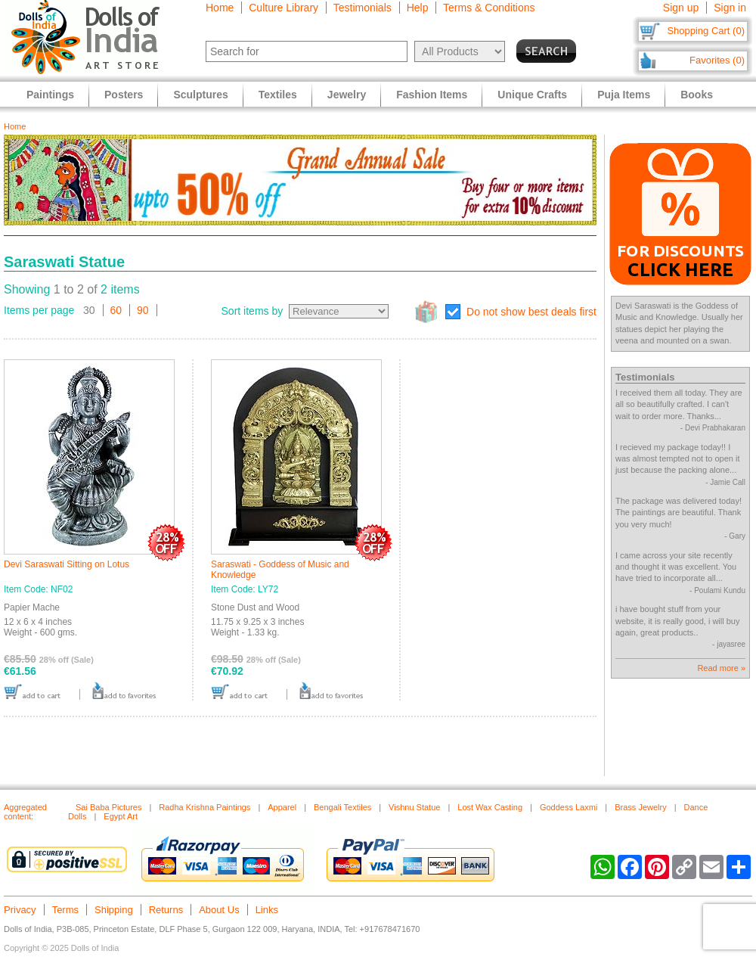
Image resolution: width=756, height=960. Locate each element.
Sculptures (200, 95)
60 (116, 310)
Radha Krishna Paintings (204, 807)
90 (143, 310)
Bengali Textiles (342, 807)
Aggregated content (25, 812)
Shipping (113, 909)
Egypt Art (121, 816)
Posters (123, 95)
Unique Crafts (532, 95)
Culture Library (283, 8)
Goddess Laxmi (568, 807)
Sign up (681, 8)
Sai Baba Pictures (108, 807)
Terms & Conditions (488, 8)
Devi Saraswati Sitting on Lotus (66, 564)
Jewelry (346, 95)
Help (418, 8)
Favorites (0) (717, 60)
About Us (219, 909)
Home (220, 8)
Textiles (278, 95)
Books (696, 95)
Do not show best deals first (531, 312)
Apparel (282, 807)
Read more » (721, 668)
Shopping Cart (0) (706, 30)
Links (267, 909)
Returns (166, 909)
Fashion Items (431, 95)
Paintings (50, 95)
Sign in (730, 8)
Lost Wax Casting (489, 807)
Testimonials (362, 8)
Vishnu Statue (414, 807)
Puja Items (623, 95)
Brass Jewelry (640, 807)
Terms (65, 909)
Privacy (20, 909)
